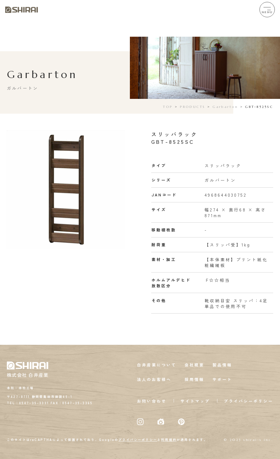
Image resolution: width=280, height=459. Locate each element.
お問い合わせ (152, 401)
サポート (222, 379)
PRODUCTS (192, 107)
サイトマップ (195, 401)
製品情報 (222, 365)
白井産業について (156, 365)
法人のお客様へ (154, 379)
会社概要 (194, 365)
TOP (168, 107)
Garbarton (225, 107)
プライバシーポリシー (248, 401)
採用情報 (194, 379)
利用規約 (169, 439)
